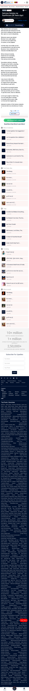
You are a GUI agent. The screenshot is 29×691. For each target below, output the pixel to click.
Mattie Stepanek (12, 488)
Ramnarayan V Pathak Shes (15, 638)
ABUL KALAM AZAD (10, 675)
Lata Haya (9, 670)
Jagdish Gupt (9, 525)
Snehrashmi (8, 632)
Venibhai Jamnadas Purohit (11, 642)
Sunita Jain (18, 458)
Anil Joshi (20, 642)
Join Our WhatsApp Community (14, 120)
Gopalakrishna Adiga (14, 433)
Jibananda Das (21, 610)
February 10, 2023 (22, 20)
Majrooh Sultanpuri (8, 523)
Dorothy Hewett (18, 526)
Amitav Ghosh (7, 464)
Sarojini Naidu (6, 481)
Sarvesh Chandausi (8, 521)
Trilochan (6, 438)
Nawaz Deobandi (19, 449)
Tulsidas (10, 424)
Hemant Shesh (20, 510)
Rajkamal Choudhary (11, 555)
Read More (14, 113)
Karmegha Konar (13, 441)
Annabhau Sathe (15, 461)
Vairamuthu (9, 459)
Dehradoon (24, 395)
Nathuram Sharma (17, 521)
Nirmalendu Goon (8, 590)
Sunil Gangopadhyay (19, 590)
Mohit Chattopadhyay (10, 615)
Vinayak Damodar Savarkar (19, 515)
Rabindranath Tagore (13, 613)
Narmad (16, 640)
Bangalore (4, 393)
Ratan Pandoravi (12, 404)
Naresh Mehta (7, 551)
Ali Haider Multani (14, 558)
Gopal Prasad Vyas (18, 523)
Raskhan (22, 550)
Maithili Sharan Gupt (9, 608)
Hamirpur (17, 395)
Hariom (7, 680)
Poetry (4, 10)
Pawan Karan (8, 491)
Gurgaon (4, 391)
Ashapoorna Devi (18, 593)
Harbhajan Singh (7, 565)
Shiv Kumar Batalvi (9, 566)
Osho (24, 561)
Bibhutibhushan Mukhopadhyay (12, 416)
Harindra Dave (7, 643)
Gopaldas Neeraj (9, 650)
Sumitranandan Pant (10, 528)
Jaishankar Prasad (11, 607)
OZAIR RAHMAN (15, 612)
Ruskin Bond (21, 530)
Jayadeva (6, 424)
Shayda (6, 620)
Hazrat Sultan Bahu (18, 575)
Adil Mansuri (19, 625)
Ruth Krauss (8, 468)
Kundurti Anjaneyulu (19, 434)
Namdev (5, 479)
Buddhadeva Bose (19, 583)
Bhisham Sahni (4, 404)
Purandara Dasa (8, 426)
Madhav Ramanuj (14, 620)
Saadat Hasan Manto (19, 545)
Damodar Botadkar (17, 655)
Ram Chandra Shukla (16, 516)
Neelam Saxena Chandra (14, 483)
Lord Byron (16, 580)
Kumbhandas (17, 535)
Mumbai (17, 391)
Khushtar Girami (20, 404)
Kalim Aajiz (20, 528)
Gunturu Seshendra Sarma (10, 513)
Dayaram (7, 648)
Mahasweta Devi (18, 419)
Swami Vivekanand (19, 476)
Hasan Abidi (12, 469)
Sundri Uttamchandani (17, 468)
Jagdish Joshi (8, 618)
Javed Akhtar (19, 459)
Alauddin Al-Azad (14, 479)
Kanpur (4, 396)
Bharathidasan (10, 448)
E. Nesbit (20, 555)
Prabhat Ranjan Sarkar (12, 592)
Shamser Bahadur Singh (10, 473)
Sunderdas (9, 538)
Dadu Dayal (8, 540)
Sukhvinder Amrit (8, 563)
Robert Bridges (9, 578)
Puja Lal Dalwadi (8, 630)
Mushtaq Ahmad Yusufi (13, 518)
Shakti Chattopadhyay (17, 603)
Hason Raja (17, 600)
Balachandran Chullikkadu (13, 414)
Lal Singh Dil (8, 561)
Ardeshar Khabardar (14, 652)
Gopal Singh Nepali (8, 500)
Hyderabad (24, 391)
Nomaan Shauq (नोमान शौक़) (15, 682)
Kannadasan (6, 446)
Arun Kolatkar (10, 458)
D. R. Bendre (8, 428)
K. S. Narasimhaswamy (18, 426)
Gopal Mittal (19, 411)
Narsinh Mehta (16, 657)
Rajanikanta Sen (7, 429)
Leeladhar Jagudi (9, 511)
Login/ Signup (24, 620)
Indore (23, 393)
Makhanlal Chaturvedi (11, 660)
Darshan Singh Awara (10, 568)
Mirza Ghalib (12, 678)
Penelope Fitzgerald (8, 571)
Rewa (16, 393)
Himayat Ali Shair (14, 454)
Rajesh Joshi (18, 446)
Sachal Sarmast (19, 570)
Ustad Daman (18, 563)
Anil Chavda (7, 625)
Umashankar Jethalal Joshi (13, 653)
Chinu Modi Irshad (17, 617)
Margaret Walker (19, 469)
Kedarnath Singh (17, 662)
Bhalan (14, 622)
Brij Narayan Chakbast (11, 409)
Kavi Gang (19, 540)
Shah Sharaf (20, 568)
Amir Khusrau (20, 428)
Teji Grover (16, 500)
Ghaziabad (11, 395)
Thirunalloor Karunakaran (11, 474)
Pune (10, 391)
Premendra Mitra (8, 600)
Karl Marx (11, 553)
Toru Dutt (21, 580)
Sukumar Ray (7, 603)
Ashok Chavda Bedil (11, 623)
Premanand (6, 647)
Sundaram (12, 643)
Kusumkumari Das (8, 593)
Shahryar (19, 508)
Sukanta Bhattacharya (11, 610)
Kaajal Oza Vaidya (16, 627)
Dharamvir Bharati (20, 6)
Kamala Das (17, 511)
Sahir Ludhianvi (17, 668)
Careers (18, 382)
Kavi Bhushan (11, 548)
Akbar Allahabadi (14, 505)
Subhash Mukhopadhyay (15, 586)
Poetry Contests (4, 6)
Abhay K (5, 595)
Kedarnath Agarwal (16, 551)
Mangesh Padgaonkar (15, 436)
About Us (3, 380)
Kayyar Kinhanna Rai (16, 501)
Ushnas (19, 640)
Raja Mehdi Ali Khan (16, 418)
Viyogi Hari (18, 543)
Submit (14, 372)
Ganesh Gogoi (21, 421)
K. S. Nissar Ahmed (13, 431)
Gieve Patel (19, 409)
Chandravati (21, 597)
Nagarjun (22, 481)
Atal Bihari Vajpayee (18, 667)
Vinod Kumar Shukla (16, 493)
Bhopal (4, 395)
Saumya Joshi (16, 618)
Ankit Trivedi (20, 622)
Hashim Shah (12, 570)
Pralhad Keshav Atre (13, 494)
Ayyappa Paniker (10, 434)
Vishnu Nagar (10, 531)
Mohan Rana (7, 498)
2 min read (9, 10)
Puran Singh (21, 571)
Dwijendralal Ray (18, 588)
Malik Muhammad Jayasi (15, 546)
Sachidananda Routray (18, 541)
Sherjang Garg (13, 438)
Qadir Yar (16, 571)
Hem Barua (19, 578)
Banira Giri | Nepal (9, 673)
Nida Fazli (8, 560)
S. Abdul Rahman (16, 443)
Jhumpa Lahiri (14, 464)
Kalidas (7, 469)
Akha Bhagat (13, 647)
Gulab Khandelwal (9, 503)
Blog (7, 382)
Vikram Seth (19, 489)
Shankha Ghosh (12, 585)
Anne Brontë (10, 515)
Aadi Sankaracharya (17, 463)
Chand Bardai (11, 543)
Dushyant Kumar (8, 677)
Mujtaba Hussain (9, 451)
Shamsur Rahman (9, 583)
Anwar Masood (20, 565)
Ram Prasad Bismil (15, 498)
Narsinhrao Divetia (8, 655)
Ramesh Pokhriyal (18, 429)
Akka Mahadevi (18, 424)
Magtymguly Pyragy (13, 533)
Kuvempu (14, 428)
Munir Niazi (14, 565)
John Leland (14, 581)
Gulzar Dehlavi (18, 496)
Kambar (21, 433)
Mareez (13, 625)
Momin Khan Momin (9, 476)
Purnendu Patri (15, 597)
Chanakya (9, 536)
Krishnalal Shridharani (10, 645)
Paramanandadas (9, 535)
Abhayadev (21, 484)
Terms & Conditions (11, 380)
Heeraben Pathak (19, 615)
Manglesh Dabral (17, 538)
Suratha (14, 459)
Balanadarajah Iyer (9, 506)
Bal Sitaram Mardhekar (13, 456)
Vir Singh (17, 573)
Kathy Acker (8, 581)
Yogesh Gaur (21, 513)
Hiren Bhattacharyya (12, 478)
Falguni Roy (7, 597)
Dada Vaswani (7, 463)
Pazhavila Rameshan (9, 496)
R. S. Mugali (17, 451)
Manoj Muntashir (17, 677)
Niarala (20, 556)
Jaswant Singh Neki (17, 560)
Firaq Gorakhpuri (9, 672)
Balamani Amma (14, 439)
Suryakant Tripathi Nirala (9, 449)
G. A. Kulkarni (8, 466)
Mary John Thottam (8, 486)
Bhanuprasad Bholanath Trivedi (10, 628)
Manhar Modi (7, 617)
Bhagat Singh (9, 665)
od (12, 111)
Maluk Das (13, 540)
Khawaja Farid (10, 573)
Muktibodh (16, 556)
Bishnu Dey (18, 605)
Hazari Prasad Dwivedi (12, 530)
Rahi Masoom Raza (19, 663)
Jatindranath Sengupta (13, 595)
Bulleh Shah (20, 576)
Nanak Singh (6, 570)
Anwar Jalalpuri (19, 471)
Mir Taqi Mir (13, 508)
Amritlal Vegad (11, 471)
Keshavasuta (6, 453)
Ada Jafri (7, 508)
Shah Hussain (8, 575)
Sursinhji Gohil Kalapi (16, 658)
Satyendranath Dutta (12, 484)
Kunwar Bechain (9, 667)
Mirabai (5, 543)
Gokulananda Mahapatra (18, 466)
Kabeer (8, 668)
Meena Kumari (19, 525)
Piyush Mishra (8, 662)
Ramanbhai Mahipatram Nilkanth (13, 633)
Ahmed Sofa (8, 419)
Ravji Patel (8, 622)
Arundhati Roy (14, 413)
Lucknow (11, 393)
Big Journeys (12, 6)
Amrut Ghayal (20, 623)
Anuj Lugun (20, 473)
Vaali (10, 446)
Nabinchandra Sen (9, 602)
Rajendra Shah (16, 648)
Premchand (20, 581)
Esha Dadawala (7, 627)
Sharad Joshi (10, 526)
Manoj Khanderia (14, 635)
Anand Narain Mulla (16, 406)
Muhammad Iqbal (8, 580)
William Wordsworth (18, 608)
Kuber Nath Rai (18, 506)
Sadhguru (6, 682)
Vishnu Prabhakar (20, 488)
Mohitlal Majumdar (10, 598)
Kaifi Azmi (12, 680)
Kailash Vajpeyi (8, 501)
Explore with (15, 25)
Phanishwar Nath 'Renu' (12, 550)
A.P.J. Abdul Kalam (10, 637)
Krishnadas (19, 531)
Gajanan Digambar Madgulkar (17, 453)
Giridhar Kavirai (8, 541)
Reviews (12, 382)
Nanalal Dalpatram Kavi (9, 663)
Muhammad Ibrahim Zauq (17, 520)
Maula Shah (17, 566)
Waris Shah (14, 576)
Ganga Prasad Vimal (10, 510)
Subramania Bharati (18, 448)
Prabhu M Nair (18, 553)
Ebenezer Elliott (19, 665)
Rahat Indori (20, 464)
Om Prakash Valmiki (14, 481)
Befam (14, 630)
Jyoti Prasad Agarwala (16, 491)
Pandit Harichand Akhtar (14, 408)
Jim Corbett (20, 431)
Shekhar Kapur (17, 486)
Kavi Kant (8, 658)
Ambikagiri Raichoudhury (9, 421)
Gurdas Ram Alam (17, 561)
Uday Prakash (10, 545)
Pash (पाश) (19, 680)
